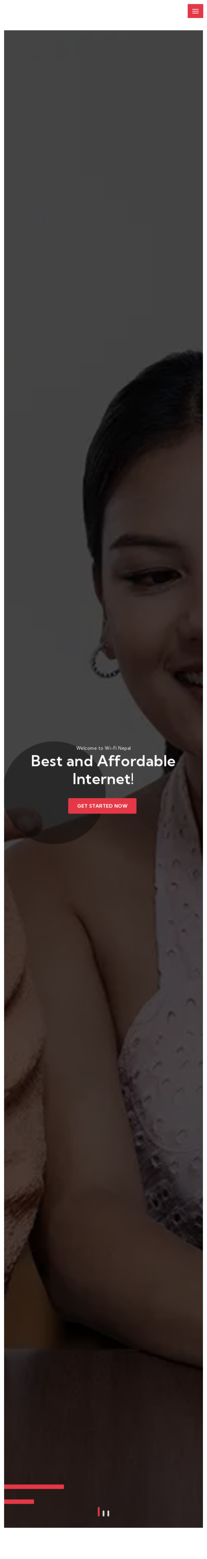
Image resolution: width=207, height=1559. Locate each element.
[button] (99, 1465)
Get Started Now (102, 805)
